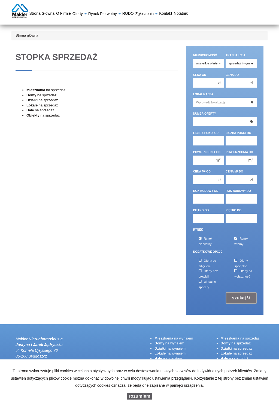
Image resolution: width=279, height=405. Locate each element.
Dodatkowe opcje (208, 251)
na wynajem (173, 338)
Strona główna (41, 14)
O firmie (63, 14)
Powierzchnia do (239, 152)
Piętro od (201, 210)
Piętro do (233, 210)
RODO (128, 14)
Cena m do (234, 171)
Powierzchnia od (207, 152)
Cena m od (202, 171)
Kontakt (165, 14)
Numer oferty (204, 113)
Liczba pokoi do (238, 133)
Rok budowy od (206, 190)
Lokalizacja (203, 94)
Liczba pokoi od (206, 133)
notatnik (181, 14)
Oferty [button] (79, 14)
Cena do (232, 74)
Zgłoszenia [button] (146, 14)
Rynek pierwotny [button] (104, 14)
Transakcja (235, 55)
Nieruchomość (205, 55)
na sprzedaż (45, 90)
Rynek (198, 229)
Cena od (199, 74)
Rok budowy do (238, 190)
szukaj (241, 297)
